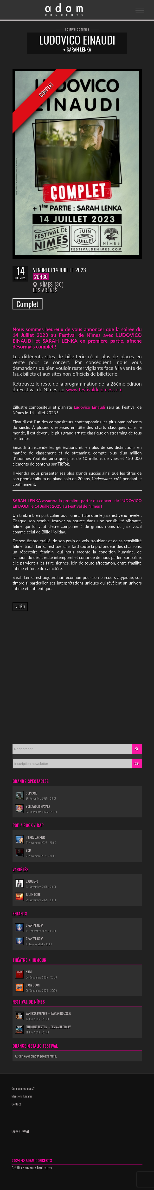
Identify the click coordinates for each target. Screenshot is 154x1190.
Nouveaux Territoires (37, 1167)
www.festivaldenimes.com (94, 389)
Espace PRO (20, 1131)
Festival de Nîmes (77, 29)
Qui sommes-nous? (23, 1088)
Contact (16, 1104)
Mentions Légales (22, 1096)
